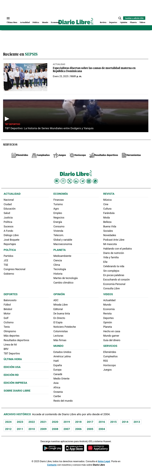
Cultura (107, 208)
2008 (55, 429)
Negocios (58, 217)
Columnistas (60, 331)
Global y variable (62, 239)
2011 (20, 429)
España (57, 365)
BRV (6, 349)
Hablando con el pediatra (117, 248)
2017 (90, 422)
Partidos (8, 255)
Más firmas (59, 340)
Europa (57, 369)
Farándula (109, 213)
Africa (56, 387)
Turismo (58, 204)
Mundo (45, 22)
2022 (31, 422)
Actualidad (25, 22)
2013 (137, 422)
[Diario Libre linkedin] (76, 181)
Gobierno (9, 273)
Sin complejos (111, 270)
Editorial (58, 309)
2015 (113, 422)
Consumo (58, 226)
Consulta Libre (111, 288)
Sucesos (8, 226)
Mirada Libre (60, 304)
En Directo (59, 318)
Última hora (13, 359)
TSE (6, 264)
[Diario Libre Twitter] (69, 181)
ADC (55, 300)
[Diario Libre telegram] (82, 181)
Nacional (9, 199)
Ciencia (57, 260)
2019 (66, 422)
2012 (8, 429)
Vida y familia (111, 257)
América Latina (62, 356)
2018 (78, 422)
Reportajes (10, 244)
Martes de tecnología (65, 278)
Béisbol (8, 309)
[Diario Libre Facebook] (56, 181)
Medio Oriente (61, 378)
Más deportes (11, 335)
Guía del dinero (111, 340)
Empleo (57, 213)
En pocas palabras (113, 275)
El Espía (57, 322)
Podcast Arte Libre (113, 239)
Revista (103, 22)
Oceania (58, 391)
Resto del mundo (63, 400)
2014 (125, 422)
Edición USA (12, 367)
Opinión (123, 22)
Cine (105, 204)
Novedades (109, 235)
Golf (6, 318)
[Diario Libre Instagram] (63, 181)
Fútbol (7, 304)
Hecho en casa (111, 331)
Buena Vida (109, 226)
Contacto (52, 464)
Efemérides (109, 352)
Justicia (8, 217)
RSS (105, 360)
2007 (66, 429)
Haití (56, 360)
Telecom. (58, 235)
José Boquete (11, 239)
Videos (142, 22)
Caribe (57, 396)
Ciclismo (9, 322)
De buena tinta (61, 313)
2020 (55, 422)
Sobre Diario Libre (17, 390)
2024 (8, 422)
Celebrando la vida (113, 266)
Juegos (107, 369)
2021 (43, 422)
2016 (101, 422)
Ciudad (8, 204)
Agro (56, 208)
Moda (106, 217)
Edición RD (11, 375)
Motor (7, 313)
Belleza (107, 222)
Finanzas (58, 199)
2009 (43, 429)
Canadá (57, 374)
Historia (57, 273)
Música (107, 199)
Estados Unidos (62, 352)
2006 (78, 429)
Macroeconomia (62, 244)
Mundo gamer (111, 335)
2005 (90, 429)
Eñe (105, 261)
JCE (6, 260)
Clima (56, 264)
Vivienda (58, 230)
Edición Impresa (15, 382)
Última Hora (12, 22)
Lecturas (58, 335)
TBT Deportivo (12, 124)
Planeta (133, 22)
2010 (31, 429)
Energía (57, 222)
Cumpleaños (110, 356)
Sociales (108, 230)
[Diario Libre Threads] (88, 181)
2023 (20, 422)
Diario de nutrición (113, 253)
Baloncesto (10, 300)
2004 (101, 429)
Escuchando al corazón (116, 279)
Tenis (7, 326)
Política (36, 22)
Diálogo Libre (11, 235)
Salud (7, 213)
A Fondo (8, 230)
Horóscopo (109, 365)
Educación (9, 208)
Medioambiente (62, 255)
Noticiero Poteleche (64, 326)
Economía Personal (114, 284)
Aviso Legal (104, 461)
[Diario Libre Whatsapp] (95, 181)
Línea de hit (10, 344)
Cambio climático (63, 282)
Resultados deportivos (16, 340)
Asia (55, 383)
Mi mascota (110, 244)
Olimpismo (10, 331)
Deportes (113, 22)
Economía (55, 22)
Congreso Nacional (14, 269)
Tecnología (59, 269)
